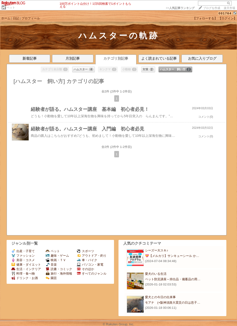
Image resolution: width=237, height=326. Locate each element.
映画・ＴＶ (56, 260)
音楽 (51, 264)
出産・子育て (23, 251)
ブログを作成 (211, 8)
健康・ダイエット (26, 264)
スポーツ (85, 251)
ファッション (23, 255)
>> (180, 8)
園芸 (51, 278)
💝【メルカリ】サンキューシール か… (172, 256)
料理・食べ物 (23, 273)
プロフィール (31, 18)
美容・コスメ (23, 260)
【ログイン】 (227, 18)
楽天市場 (229, 8)
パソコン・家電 (90, 264)
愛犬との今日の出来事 (160, 297)
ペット (11, 7)
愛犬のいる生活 (156, 274)
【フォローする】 (205, 18)
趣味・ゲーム (57, 255)
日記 (16, 18)
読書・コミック (59, 269)
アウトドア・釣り (91, 255)
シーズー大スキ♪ (156, 250)
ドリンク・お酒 (24, 278)
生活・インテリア (26, 269)
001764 (225, 13)
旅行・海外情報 (59, 273)
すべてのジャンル (91, 273)
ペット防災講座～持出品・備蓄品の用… (172, 279)
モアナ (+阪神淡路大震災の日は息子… (172, 302)
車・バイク (87, 260)
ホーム (5, 18)
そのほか (85, 269)
